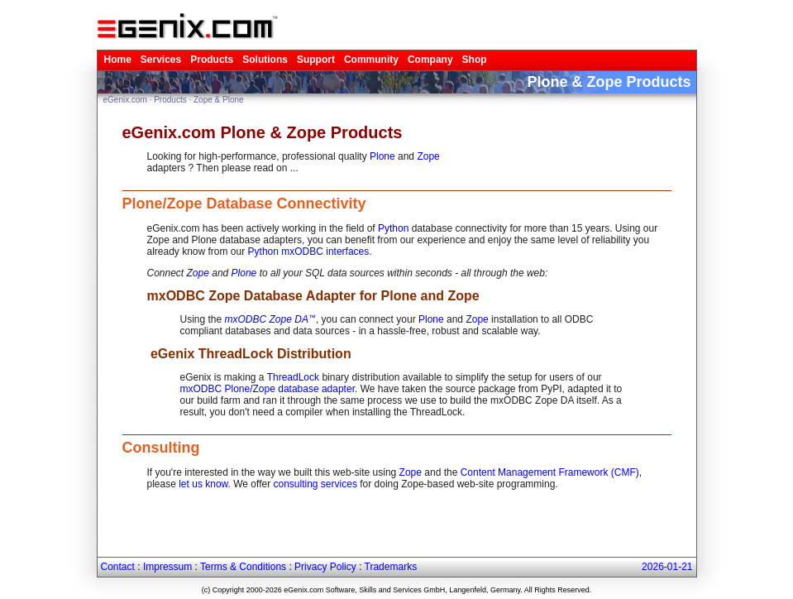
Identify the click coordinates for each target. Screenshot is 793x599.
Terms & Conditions (243, 567)
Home (117, 59)
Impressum (167, 567)
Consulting (161, 447)
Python (393, 228)
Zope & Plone (218, 99)
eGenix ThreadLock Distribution (249, 354)
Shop (474, 59)
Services (161, 59)
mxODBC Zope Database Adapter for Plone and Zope (313, 296)
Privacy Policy (325, 567)
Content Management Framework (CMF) (550, 472)
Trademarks (391, 567)
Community (371, 59)
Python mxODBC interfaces (309, 251)
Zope (428, 156)
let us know (203, 484)
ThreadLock (293, 377)
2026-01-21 (667, 567)
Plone (382, 156)
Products (211, 59)
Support (316, 59)
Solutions (265, 59)
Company (430, 59)
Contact (118, 567)
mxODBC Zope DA (266, 319)
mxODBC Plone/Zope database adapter (267, 389)
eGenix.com (125, 99)
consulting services (315, 484)
